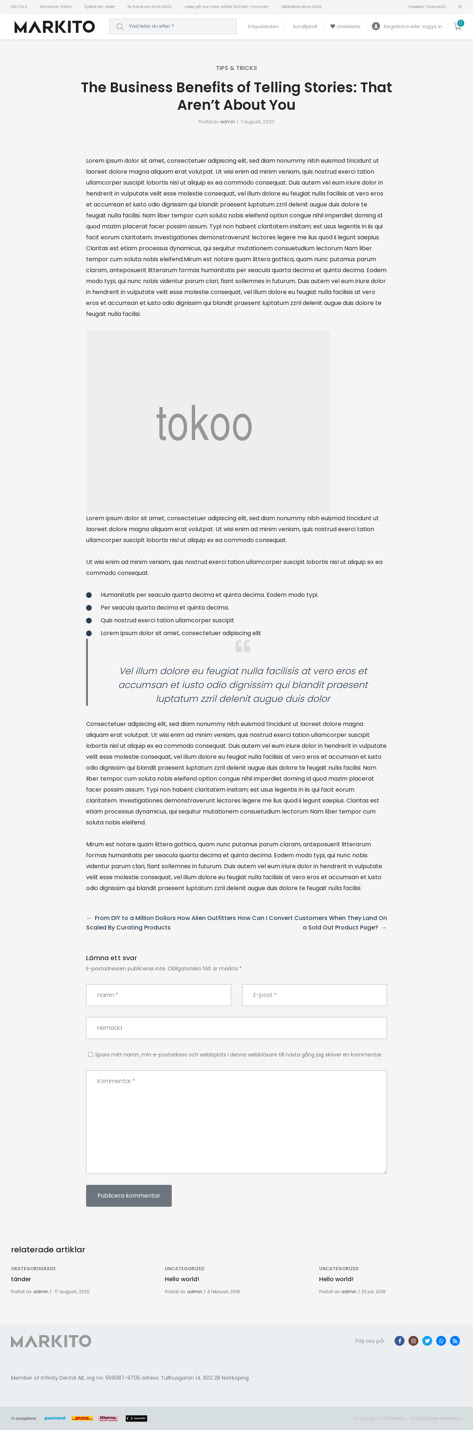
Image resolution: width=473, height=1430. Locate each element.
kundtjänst (303, 26)
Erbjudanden (263, 26)
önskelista (344, 26)
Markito (398, 1418)
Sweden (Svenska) (427, 6)
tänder (21, 1279)
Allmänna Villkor (56, 6)
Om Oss (19, 6)
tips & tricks (236, 68)
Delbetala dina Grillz (302, 6)
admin (227, 122)
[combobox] (173, 26)
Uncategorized (185, 1268)
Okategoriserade (33, 1268)
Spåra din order (99, 6)
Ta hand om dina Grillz (149, 6)
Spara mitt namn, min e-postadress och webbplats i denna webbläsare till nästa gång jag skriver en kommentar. (239, 1054)
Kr (460, 6)
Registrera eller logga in (407, 26)
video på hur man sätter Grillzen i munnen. (227, 6)
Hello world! (182, 1279)
